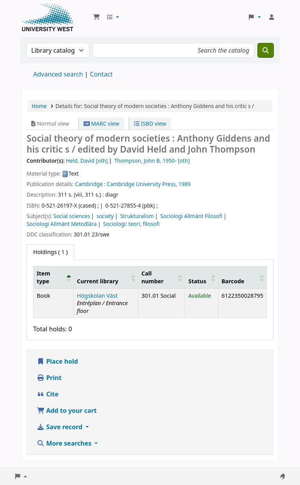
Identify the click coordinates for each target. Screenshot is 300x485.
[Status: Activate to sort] (201, 277)
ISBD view (150, 123)
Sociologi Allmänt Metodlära (62, 223)
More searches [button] (65, 443)
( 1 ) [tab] (50, 252)
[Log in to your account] (271, 17)
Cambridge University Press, (142, 184)
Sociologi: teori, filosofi (131, 223)
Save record (60, 427)
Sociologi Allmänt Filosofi (191, 216)
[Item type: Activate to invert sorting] (54, 277)
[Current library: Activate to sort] (105, 277)
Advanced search (58, 74)
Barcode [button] (232, 281)
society (105, 216)
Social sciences (72, 216)
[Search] (265, 50)
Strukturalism (137, 216)
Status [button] (197, 281)
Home (39, 106)
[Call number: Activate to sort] (161, 277)
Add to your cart (67, 410)
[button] (96, 17)
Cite (48, 394)
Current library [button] (97, 281)
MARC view (102, 123)
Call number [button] (152, 277)
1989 (185, 184)
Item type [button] (43, 277)
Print (49, 377)
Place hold (57, 361)
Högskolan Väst (97, 295)
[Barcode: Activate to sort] (242, 277)
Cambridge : (90, 184)
